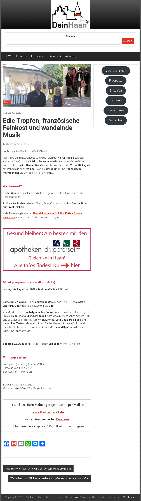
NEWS (9, 56)
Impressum (38, 56)
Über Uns (21, 56)
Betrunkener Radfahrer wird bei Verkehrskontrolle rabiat (39, 468)
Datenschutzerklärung (62, 56)
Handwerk (116, 100)
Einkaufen (116, 90)
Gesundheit (116, 120)
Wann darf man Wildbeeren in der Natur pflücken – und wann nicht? (48, 478)
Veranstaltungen (116, 70)
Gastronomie (116, 110)
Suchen (70, 36)
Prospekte (115, 80)
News (7, 102)
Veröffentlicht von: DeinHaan (19, 144)
